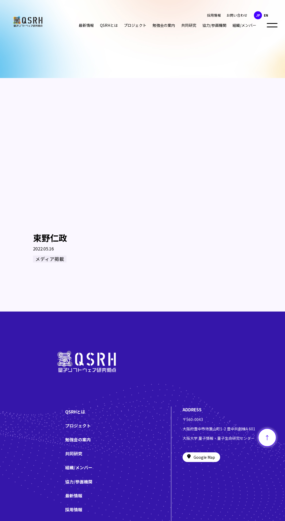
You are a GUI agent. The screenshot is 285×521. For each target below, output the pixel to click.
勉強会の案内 (164, 25)
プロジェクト (135, 25)
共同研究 (188, 25)
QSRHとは (109, 25)
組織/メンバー (244, 25)
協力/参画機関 (214, 25)
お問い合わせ (237, 15)
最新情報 (86, 25)
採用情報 (214, 15)
